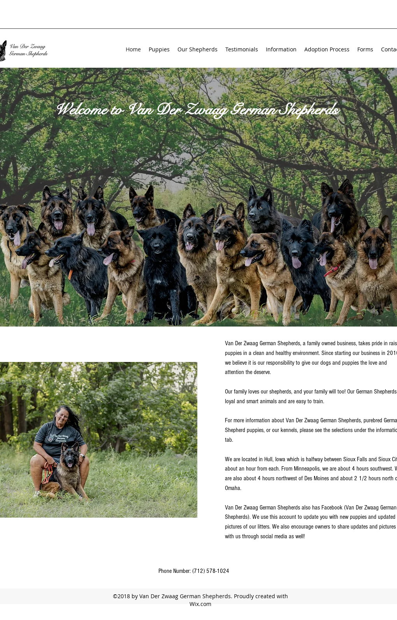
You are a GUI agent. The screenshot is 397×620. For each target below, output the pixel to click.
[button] (197, 49)
